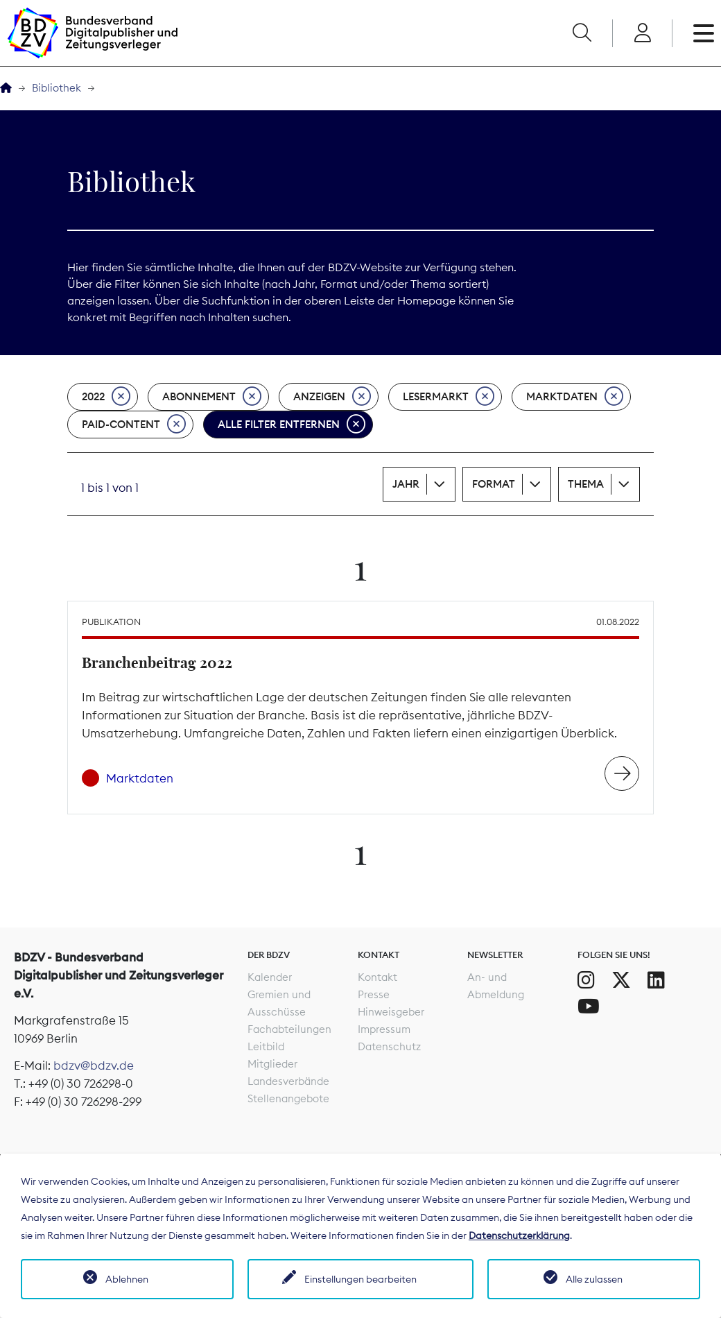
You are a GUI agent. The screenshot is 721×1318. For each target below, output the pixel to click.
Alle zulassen (594, 1279)
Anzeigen (332, 397)
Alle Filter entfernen (291, 424)
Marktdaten (574, 397)
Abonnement (211, 397)
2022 (106, 397)
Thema (586, 483)
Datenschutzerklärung (519, 1235)
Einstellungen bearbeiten (360, 1279)
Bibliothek (56, 87)
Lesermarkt (448, 397)
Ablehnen (126, 1279)
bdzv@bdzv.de (93, 1065)
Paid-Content (134, 424)
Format (493, 483)
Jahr (405, 483)
